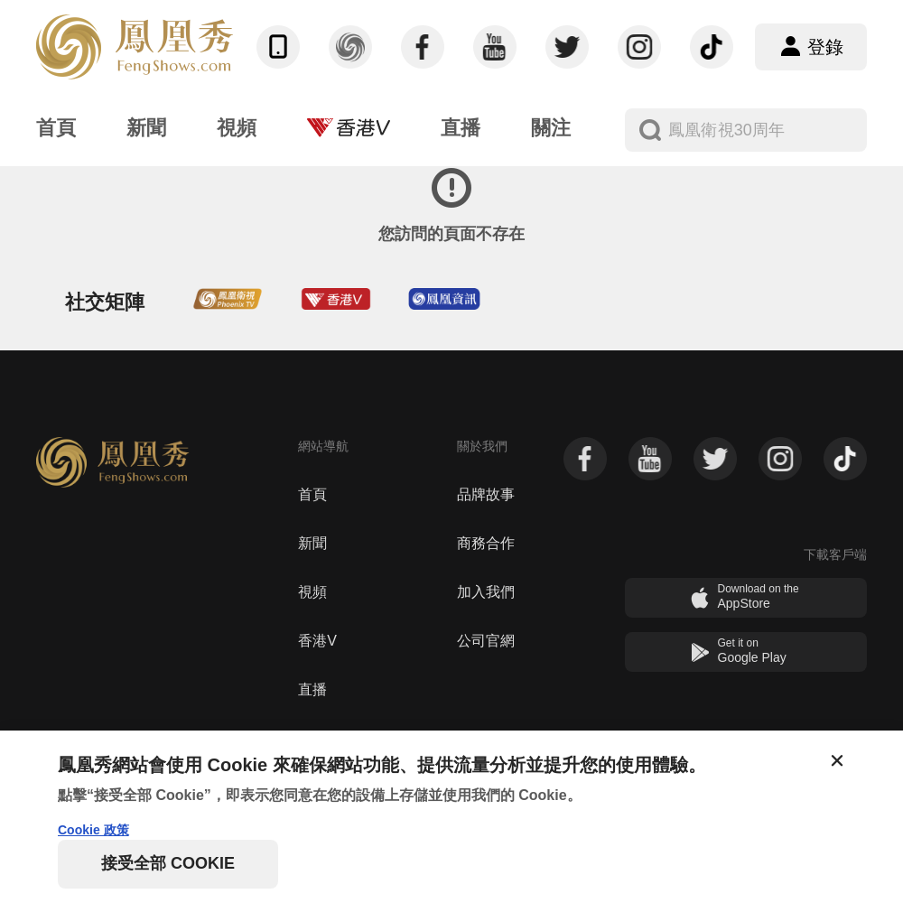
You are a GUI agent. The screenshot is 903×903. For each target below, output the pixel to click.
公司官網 (486, 640)
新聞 (312, 543)
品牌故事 (486, 494)
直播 (312, 689)
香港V (317, 640)
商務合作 (486, 543)
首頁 (312, 494)
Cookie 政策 (93, 830)
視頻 (312, 592)
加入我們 (486, 592)
